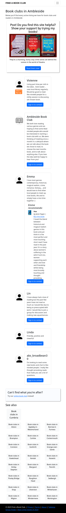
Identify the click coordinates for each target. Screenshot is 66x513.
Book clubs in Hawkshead (14, 457)
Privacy (30, 507)
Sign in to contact (35, 104)
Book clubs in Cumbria (14, 414)
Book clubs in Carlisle (33, 437)
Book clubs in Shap (14, 488)
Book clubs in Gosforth (33, 445)
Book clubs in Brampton (14, 437)
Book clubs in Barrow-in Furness (52, 427)
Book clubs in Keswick (52, 457)
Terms (37, 507)
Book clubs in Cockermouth (52, 437)
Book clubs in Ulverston (33, 488)
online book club (20, 396)
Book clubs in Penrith (52, 465)
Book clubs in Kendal (33, 457)
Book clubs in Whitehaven (52, 488)
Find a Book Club (16, 2)
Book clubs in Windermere (33, 497)
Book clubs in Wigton (14, 497)
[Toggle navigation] (57, 3)
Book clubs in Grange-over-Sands (52, 447)
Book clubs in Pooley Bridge (13, 477)
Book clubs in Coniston (14, 445)
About (44, 507)
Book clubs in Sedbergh (52, 477)
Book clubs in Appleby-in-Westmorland (33, 427)
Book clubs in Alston (14, 425)
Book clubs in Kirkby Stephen (14, 467)
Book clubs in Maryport (33, 465)
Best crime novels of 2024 (28, 509)
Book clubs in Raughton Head (33, 478)
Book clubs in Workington (52, 497)
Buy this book (39, 216)
